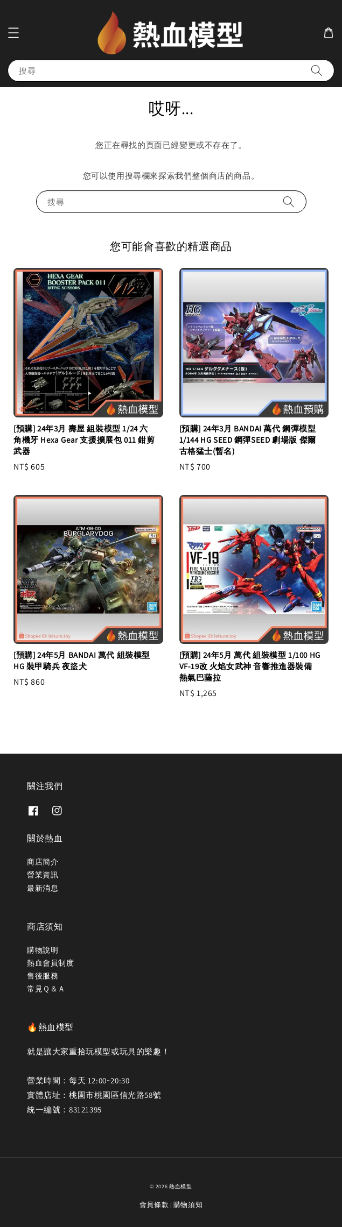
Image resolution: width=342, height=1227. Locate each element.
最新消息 (42, 888)
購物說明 (42, 950)
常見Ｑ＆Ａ (46, 989)
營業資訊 (42, 875)
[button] (13, 33)
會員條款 (154, 1204)
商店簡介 (42, 862)
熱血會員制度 (50, 963)
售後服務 (42, 976)
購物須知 (188, 1204)
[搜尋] (316, 70)
